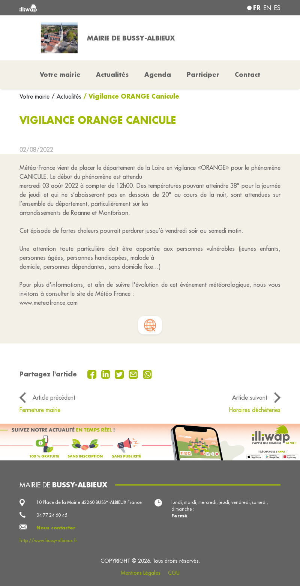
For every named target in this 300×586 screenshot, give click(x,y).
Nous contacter (55, 528)
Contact (247, 74)
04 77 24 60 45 (51, 515)
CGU (174, 573)
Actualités (112, 74)
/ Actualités (66, 96)
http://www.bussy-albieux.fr (48, 540)
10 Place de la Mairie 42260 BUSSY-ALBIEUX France (89, 502)
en (267, 8)
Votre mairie (35, 96)
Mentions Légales (140, 573)
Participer (203, 74)
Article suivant (249, 397)
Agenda (157, 74)
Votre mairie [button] (60, 74)
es (277, 8)
